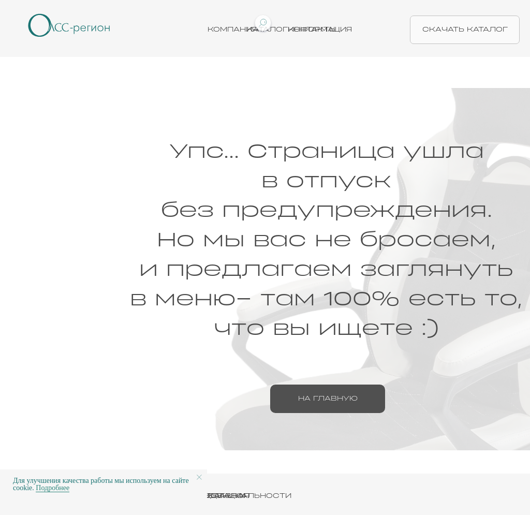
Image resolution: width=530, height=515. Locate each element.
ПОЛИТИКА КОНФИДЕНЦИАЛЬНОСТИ (208, 496)
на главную (328, 398)
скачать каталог (465, 29)
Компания (233, 29)
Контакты (312, 29)
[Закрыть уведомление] (199, 477)
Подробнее (52, 488)
